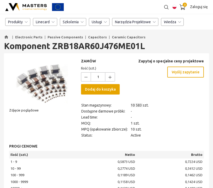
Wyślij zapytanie (185, 72)
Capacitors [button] (97, 37)
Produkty (17, 22)
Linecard (45, 22)
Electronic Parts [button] (29, 37)
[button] (7, 37)
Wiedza (172, 22)
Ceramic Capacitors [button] (129, 37)
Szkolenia (73, 22)
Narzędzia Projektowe (135, 22)
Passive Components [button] (65, 37)
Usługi (99, 22)
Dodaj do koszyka (100, 89)
